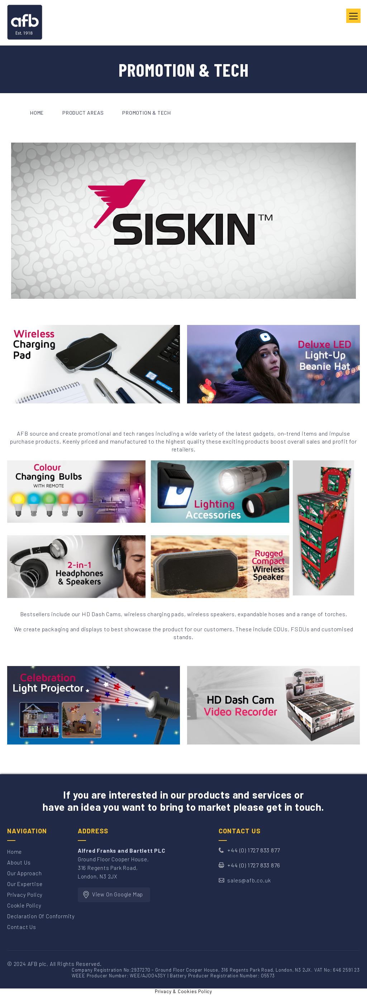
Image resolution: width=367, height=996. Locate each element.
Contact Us (21, 927)
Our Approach (24, 873)
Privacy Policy (25, 894)
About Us (18, 862)
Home (14, 851)
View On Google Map (117, 894)
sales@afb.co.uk (249, 880)
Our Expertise (24, 884)
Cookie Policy (24, 905)
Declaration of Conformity (41, 916)
